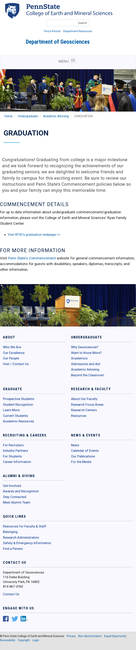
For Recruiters (13, 445)
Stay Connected (14, 497)
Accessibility (7, 640)
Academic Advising (56, 116)
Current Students (15, 416)
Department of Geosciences (58, 41)
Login (35, 640)
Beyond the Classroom (87, 375)
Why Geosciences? (84, 347)
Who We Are (12, 347)
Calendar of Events (85, 451)
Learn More (11, 410)
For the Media (81, 462)
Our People (11, 358)
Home (8, 116)
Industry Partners (15, 451)
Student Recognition (18, 404)
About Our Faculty (84, 399)
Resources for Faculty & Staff (24, 526)
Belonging (10, 532)
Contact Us (11, 594)
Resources (78, 416)
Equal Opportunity (115, 636)
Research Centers (84, 410)
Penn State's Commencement (32, 258)
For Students (12, 456)
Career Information (17, 462)
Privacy (71, 636)
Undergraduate (28, 116)
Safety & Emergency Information (27, 543)
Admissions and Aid (85, 364)
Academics (79, 358)
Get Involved (12, 486)
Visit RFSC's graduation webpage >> (34, 234)
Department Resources (77, 31)
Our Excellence (14, 353)
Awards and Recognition (21, 491)
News (75, 445)
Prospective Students (18, 399)
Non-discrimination (90, 636)
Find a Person (52, 31)
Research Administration (21, 537)
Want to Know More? (86, 353)
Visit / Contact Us (16, 364)
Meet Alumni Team (16, 502)
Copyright (24, 640)
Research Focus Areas (87, 404)
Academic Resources (18, 421)
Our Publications (83, 456)
